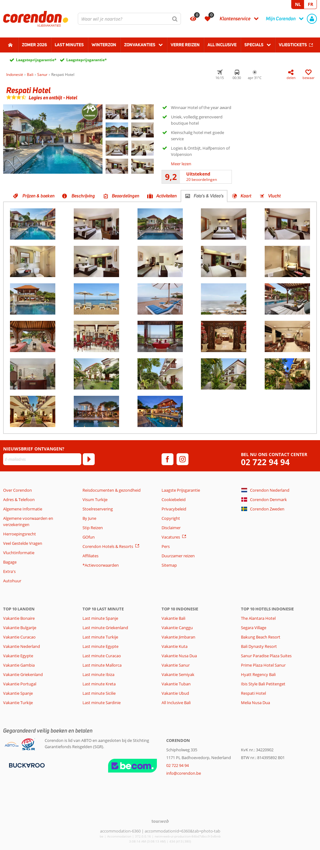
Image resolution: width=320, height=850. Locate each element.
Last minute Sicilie (99, 693)
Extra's (9, 571)
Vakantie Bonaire (19, 618)
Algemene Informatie (22, 509)
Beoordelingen (125, 196)
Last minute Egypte (100, 646)
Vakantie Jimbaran (178, 637)
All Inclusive (222, 44)
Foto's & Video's (209, 196)
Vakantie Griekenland (23, 674)
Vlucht (274, 196)
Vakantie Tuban (176, 684)
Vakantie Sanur (176, 665)
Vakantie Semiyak (178, 674)
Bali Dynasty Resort (259, 646)
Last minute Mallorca (102, 665)
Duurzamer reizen (178, 556)
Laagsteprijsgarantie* (36, 59)
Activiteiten (166, 196)
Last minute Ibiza (98, 674)
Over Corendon (17, 490)
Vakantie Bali (173, 618)
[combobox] (129, 19)
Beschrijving (83, 196)
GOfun (88, 537)
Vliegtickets (293, 44)
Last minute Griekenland (105, 627)
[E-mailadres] (42, 459)
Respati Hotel (253, 693)
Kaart (246, 196)
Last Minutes (69, 44)
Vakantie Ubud (175, 693)
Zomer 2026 (34, 44)
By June (89, 518)
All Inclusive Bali (176, 702)
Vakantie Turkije (18, 702)
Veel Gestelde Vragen (22, 543)
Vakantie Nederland (21, 646)
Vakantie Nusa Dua (179, 656)
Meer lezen (181, 164)
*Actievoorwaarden (100, 565)
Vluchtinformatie (18, 552)
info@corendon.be (183, 773)
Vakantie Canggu (177, 627)
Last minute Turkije (100, 637)
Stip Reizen (92, 527)
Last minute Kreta (99, 684)
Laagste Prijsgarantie (181, 490)
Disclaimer (171, 527)
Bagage (10, 562)
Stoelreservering (97, 509)
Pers (166, 546)
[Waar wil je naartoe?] (129, 19)
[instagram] (182, 459)
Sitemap (169, 565)
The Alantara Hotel (258, 618)
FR (310, 4)
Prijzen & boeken (38, 196)
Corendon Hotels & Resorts (107, 546)
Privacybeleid (174, 509)
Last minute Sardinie (101, 702)
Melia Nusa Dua (255, 702)
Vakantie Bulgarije (19, 627)
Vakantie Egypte (18, 656)
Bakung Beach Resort (260, 637)
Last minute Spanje (100, 618)
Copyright (171, 518)
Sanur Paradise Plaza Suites (266, 656)
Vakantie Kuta (175, 646)
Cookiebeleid (174, 499)
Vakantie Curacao (19, 637)
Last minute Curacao (101, 656)
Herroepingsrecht (19, 534)
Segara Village (253, 627)
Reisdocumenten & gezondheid (111, 490)
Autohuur (12, 581)
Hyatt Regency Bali (258, 674)
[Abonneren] (89, 459)
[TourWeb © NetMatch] (160, 821)
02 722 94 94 (265, 462)
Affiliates (90, 556)
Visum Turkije (95, 499)
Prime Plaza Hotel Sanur (263, 665)
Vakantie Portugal (19, 684)
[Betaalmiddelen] (26, 765)
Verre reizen (185, 44)
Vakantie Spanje (18, 693)
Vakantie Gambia (19, 665)
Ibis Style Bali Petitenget (263, 684)
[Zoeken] (175, 19)
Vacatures (171, 537)
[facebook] (167, 459)
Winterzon (104, 44)
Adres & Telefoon (19, 499)
